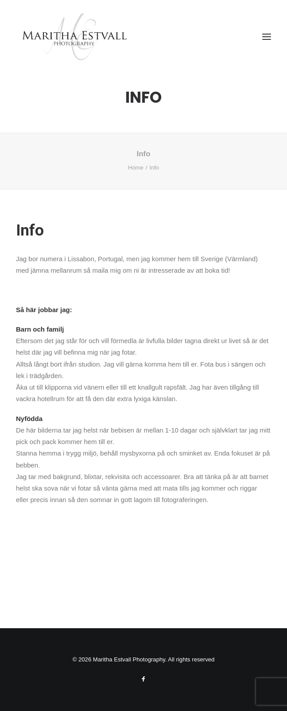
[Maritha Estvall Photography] (74, 37)
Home (136, 167)
